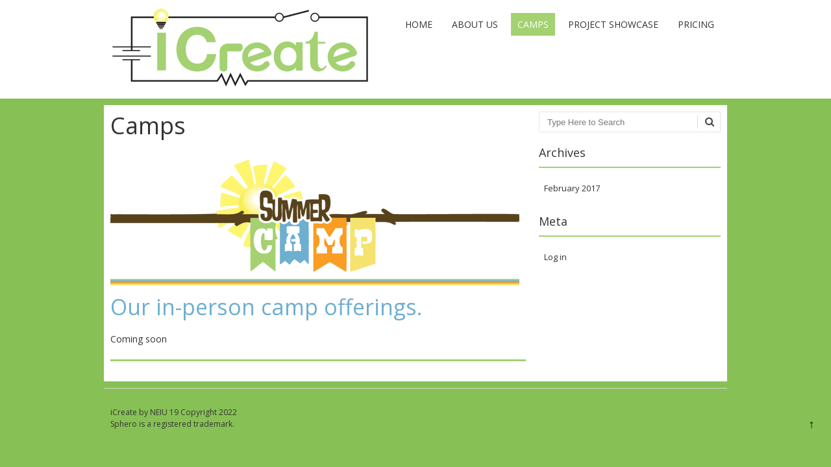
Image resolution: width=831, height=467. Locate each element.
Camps (533, 24)
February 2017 (572, 188)
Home (418, 24)
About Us (475, 24)
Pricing (696, 24)
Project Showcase (613, 24)
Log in (555, 257)
